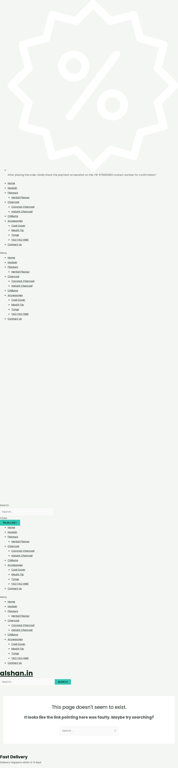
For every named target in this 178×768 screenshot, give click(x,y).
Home (11, 183)
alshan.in (16, 673)
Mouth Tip (17, 230)
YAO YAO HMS (20, 240)
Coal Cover (18, 226)
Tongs (15, 235)
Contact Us (15, 244)
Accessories (15, 221)
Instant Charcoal (21, 211)
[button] (89, 253)
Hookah (12, 188)
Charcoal (13, 202)
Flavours (13, 193)
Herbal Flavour (20, 197)
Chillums (13, 216)
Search (63, 681)
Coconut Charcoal (22, 207)
